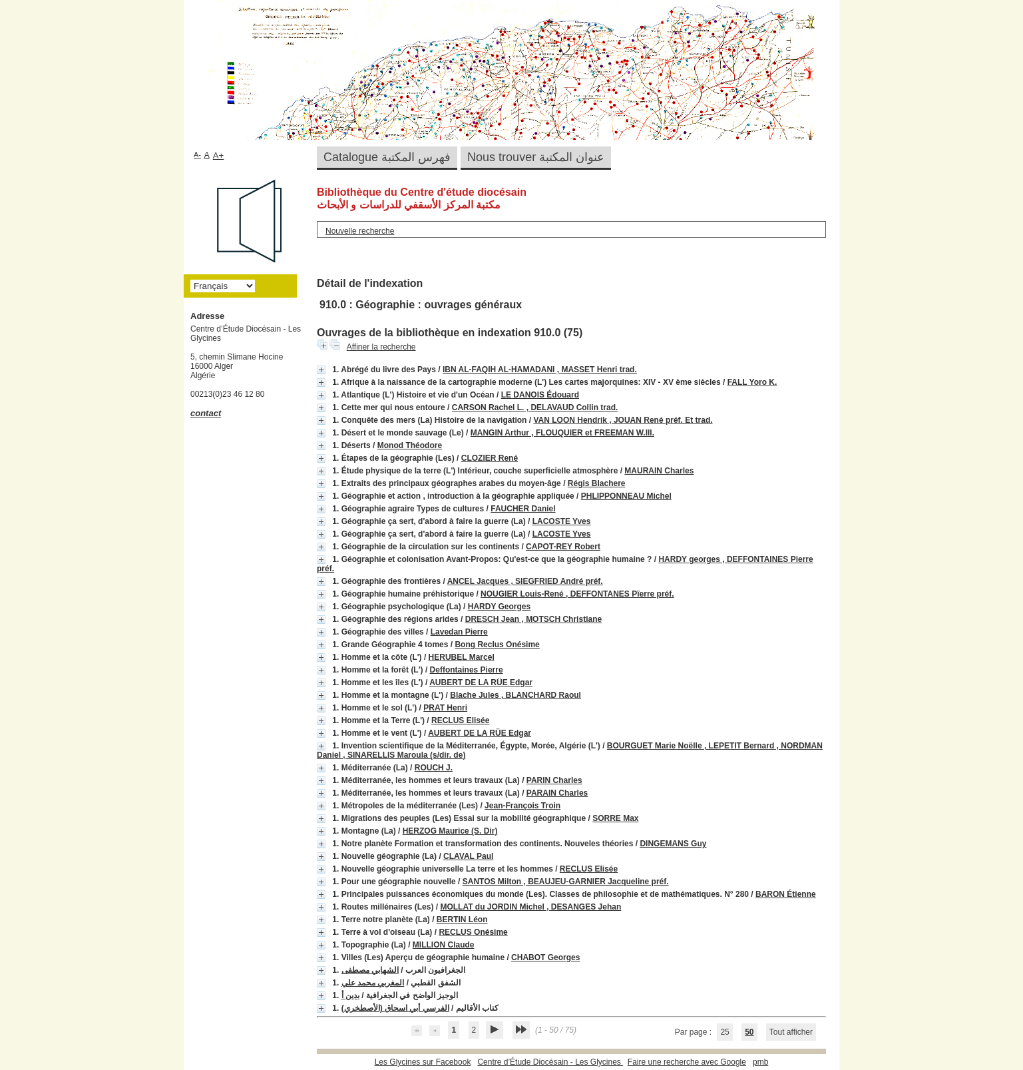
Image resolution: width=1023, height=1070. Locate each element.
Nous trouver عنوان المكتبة (535, 157)
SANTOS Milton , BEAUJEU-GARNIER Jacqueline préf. (566, 881)
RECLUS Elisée (460, 720)
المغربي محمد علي (373, 982)
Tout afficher (791, 1032)
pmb (760, 1062)
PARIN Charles (554, 780)
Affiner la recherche (381, 347)
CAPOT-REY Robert (563, 546)
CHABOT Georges (545, 957)
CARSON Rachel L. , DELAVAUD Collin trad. (535, 407)
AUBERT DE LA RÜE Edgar (480, 682)
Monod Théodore (409, 445)
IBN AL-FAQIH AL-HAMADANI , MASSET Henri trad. (540, 369)
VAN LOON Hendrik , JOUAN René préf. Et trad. (622, 420)
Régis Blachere (597, 483)
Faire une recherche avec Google (687, 1062)
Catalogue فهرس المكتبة (387, 157)
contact (205, 413)
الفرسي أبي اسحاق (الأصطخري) (395, 1008)
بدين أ (350, 995)
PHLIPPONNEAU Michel (626, 496)
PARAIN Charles (557, 793)
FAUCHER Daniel (523, 508)
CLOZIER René (489, 458)
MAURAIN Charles (659, 470)
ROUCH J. (434, 767)
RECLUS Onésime (473, 932)
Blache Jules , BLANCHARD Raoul (515, 695)
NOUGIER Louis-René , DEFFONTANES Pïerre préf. (577, 594)
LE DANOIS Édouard (540, 395)
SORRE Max (615, 818)
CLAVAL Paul (468, 856)
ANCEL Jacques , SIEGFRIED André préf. (525, 581)
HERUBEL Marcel (462, 657)
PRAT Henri (445, 707)
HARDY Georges (499, 606)
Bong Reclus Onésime (497, 644)
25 (724, 1032)
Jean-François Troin (522, 805)
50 (749, 1032)
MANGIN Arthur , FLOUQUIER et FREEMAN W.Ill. (562, 432)
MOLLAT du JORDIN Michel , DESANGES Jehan (530, 907)
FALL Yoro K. (752, 382)
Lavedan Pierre (459, 632)
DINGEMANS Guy (673, 843)
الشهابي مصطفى (370, 970)
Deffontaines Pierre (466, 669)
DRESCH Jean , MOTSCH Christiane (533, 619)
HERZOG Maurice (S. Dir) (450, 831)
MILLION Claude (444, 944)
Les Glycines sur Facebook (423, 1062)
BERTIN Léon (462, 919)
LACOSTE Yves (561, 521)
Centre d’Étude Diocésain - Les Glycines (550, 1062)
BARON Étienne (785, 894)
